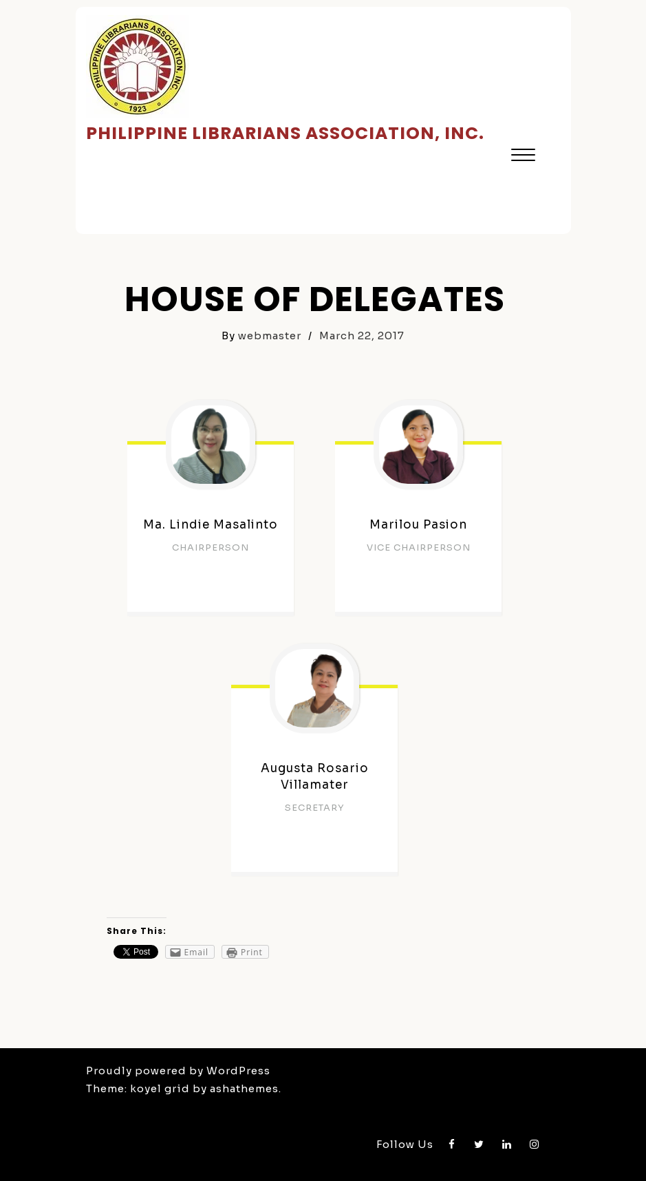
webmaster (269, 335)
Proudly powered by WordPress (178, 1070)
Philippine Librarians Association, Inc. (285, 133)
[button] (523, 157)
